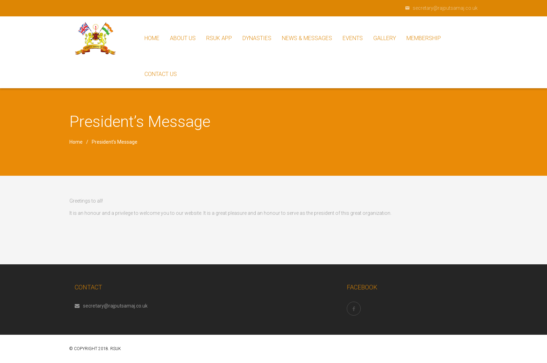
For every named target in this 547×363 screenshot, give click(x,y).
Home (76, 141)
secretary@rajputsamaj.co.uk (111, 306)
